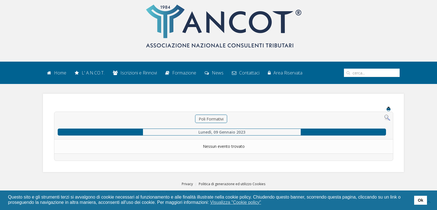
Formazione (180, 73)
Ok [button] (420, 200)
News (214, 73)
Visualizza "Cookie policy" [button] (235, 202)
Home (56, 73)
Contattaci (245, 73)
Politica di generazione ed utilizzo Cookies (232, 184)
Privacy (187, 184)
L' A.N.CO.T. (90, 73)
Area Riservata (285, 73)
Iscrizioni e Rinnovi (135, 73)
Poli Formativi (211, 119)
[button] (264, 203)
